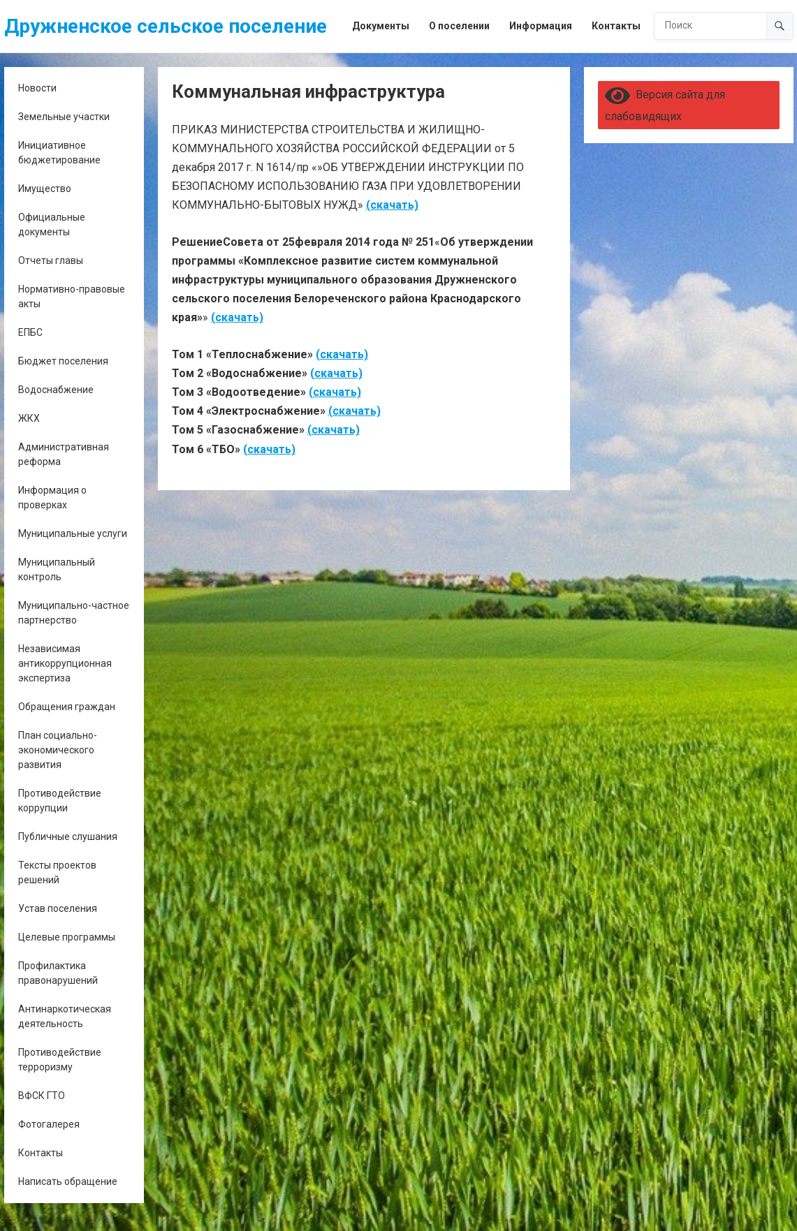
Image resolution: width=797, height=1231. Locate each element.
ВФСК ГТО (41, 1095)
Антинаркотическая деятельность (64, 1016)
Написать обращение (67, 1181)
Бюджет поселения (63, 361)
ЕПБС (30, 332)
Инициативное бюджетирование (59, 152)
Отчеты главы (50, 260)
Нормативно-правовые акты (71, 296)
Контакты (40, 1152)
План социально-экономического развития (57, 750)
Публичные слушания (67, 836)
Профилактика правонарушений (58, 973)
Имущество (44, 188)
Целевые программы (66, 937)
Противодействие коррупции (59, 800)
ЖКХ (29, 418)
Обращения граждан (66, 706)
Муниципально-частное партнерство (73, 613)
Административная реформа (63, 454)
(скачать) (392, 205)
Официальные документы (51, 224)
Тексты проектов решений (57, 872)
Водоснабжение (56, 389)
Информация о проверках (52, 497)
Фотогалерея (49, 1124)
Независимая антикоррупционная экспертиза (65, 663)
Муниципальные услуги (72, 533)
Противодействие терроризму (59, 1059)
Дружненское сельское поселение (165, 26)
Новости (37, 88)
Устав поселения (57, 908)
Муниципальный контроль (56, 569)
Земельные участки (64, 116)
